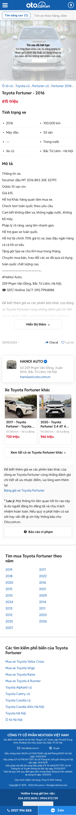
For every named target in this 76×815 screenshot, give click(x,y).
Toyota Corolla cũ (18, 700)
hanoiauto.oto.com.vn (35, 377)
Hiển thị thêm (36, 324)
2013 (8, 608)
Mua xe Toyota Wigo (20, 668)
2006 (43, 621)
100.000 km (51, 123)
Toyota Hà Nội (15, 713)
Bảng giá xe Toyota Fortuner (24, 490)
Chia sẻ (51, 342)
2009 (43, 595)
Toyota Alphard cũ (18, 687)
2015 (8, 589)
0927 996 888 (19, 810)
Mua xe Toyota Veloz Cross (24, 661)
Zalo (60, 810)
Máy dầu (12, 132)
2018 (9, 576)
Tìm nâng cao (16, 15)
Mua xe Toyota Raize (20, 674)
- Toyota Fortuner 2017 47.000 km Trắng (18, 424)
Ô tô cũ (7, 86)
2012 (8, 615)
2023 (43, 615)
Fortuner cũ (40, 86)
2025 (9, 621)
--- (8, 142)
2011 (42, 608)
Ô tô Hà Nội (13, 720)
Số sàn (48, 132)
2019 (8, 570)
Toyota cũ (22, 86)
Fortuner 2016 (61, 86)
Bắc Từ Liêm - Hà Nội (58, 151)
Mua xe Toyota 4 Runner (23, 681)
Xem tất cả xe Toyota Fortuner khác (37, 452)
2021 (42, 589)
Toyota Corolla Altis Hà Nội (24, 707)
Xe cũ (10, 151)
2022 (43, 576)
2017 (42, 570)
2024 (9, 602)
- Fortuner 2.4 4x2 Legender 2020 (55, 424)
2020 (9, 582)
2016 (9, 123)
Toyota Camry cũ (17, 694)
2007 (9, 628)
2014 (42, 602)
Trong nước (51, 142)
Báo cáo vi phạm (38, 532)
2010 (9, 595)
